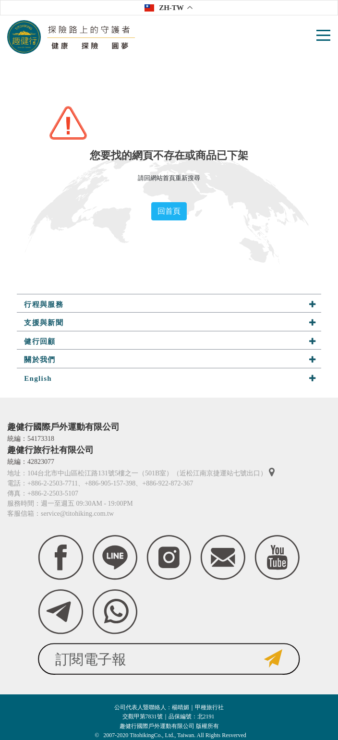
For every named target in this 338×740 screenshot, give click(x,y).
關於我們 (170, 359)
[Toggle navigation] (324, 37)
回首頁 (169, 211)
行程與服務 (170, 304)
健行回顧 (170, 341)
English (170, 378)
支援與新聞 (170, 322)
